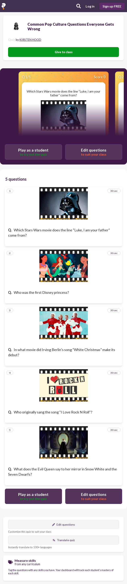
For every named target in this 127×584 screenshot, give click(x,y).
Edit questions (63, 524)
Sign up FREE (112, 6)
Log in (90, 6)
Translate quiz (63, 540)
